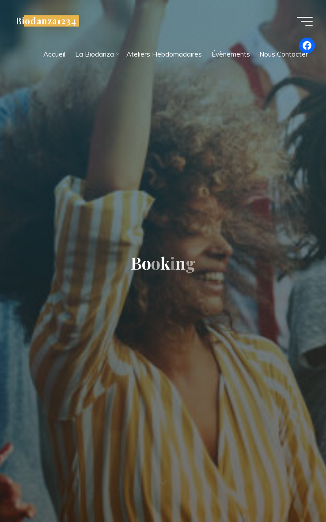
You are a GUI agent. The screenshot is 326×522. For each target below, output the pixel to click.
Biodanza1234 (46, 21)
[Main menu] (305, 21)
